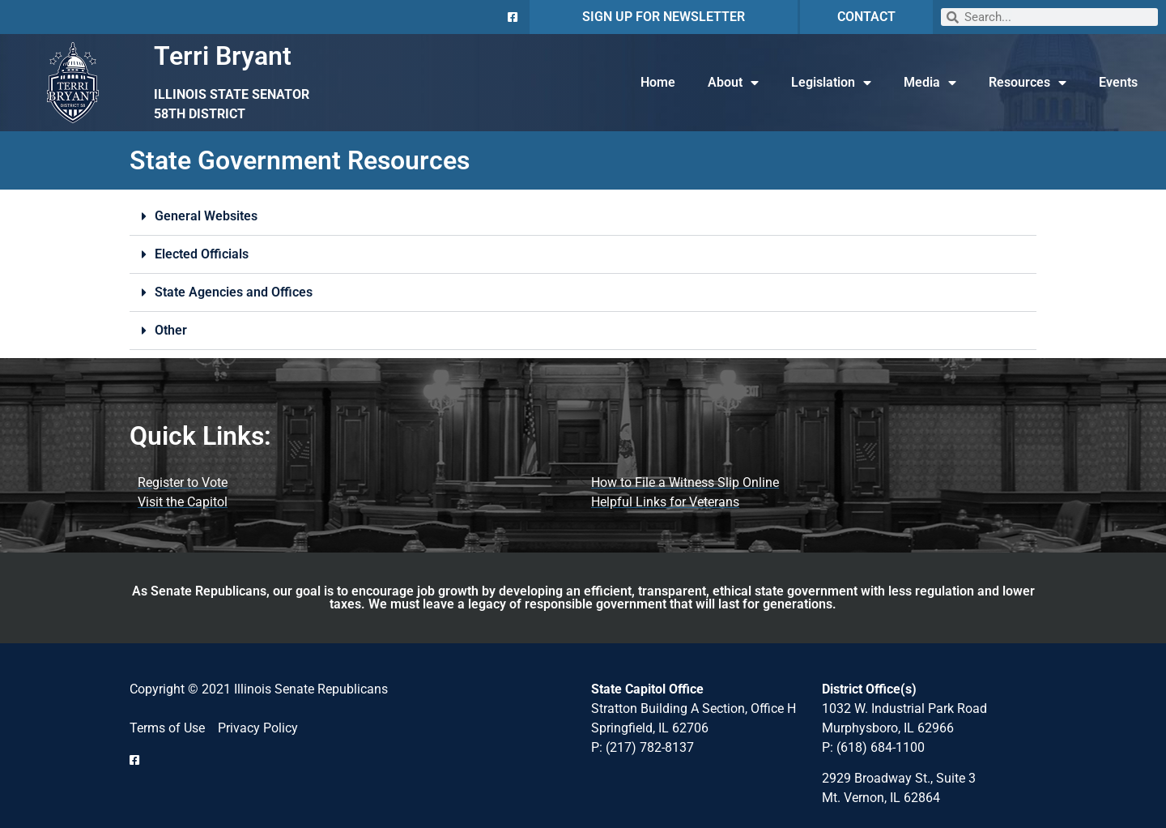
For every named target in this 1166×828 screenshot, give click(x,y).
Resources (1027, 82)
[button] (583, 217)
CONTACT (866, 16)
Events (1118, 82)
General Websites (206, 216)
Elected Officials (202, 254)
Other (171, 330)
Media (930, 82)
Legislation (831, 82)
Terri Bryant (223, 56)
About (733, 82)
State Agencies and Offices (234, 292)
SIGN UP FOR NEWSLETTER (663, 16)
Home (657, 82)
